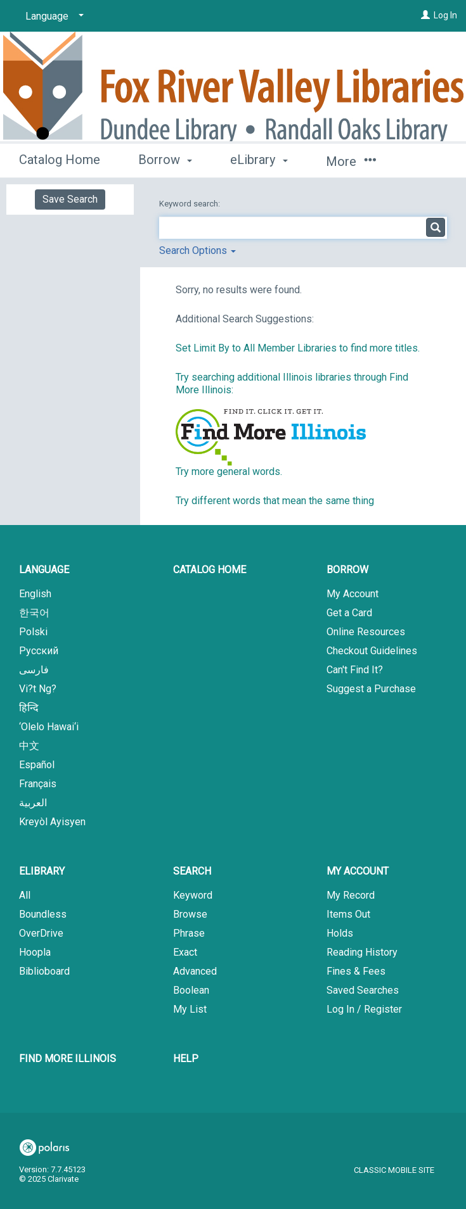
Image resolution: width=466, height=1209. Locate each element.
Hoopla (35, 952)
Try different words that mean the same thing (275, 501)
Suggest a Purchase (371, 689)
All (24, 895)
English (35, 594)
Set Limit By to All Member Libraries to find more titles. (298, 348)
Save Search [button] (70, 199)
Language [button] (44, 570)
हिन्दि (29, 708)
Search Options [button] (197, 250)
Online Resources (366, 632)
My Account (353, 594)
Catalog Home (59, 159)
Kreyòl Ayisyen (52, 822)
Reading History (362, 952)
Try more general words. (229, 471)
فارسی (34, 670)
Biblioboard (44, 971)
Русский (38, 651)
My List (190, 1009)
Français (37, 784)
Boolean (191, 990)
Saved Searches (363, 990)
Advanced (195, 971)
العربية (33, 803)
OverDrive (41, 933)
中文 (29, 746)
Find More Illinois (67, 1059)
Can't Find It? (355, 670)
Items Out (348, 914)
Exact (185, 952)
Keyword (192, 895)
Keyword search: (190, 203)
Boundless (43, 914)
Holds (340, 933)
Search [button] (192, 871)
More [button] (351, 161)
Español (37, 765)
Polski (33, 632)
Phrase (189, 933)
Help (185, 1059)
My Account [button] (358, 871)
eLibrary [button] (258, 159)
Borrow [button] (165, 159)
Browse (190, 914)
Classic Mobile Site (394, 1170)
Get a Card (349, 613)
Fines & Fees (356, 971)
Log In (445, 15)
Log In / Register (364, 1009)
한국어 (34, 613)
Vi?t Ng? (37, 689)
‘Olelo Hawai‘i (49, 727)
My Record (351, 895)
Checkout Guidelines (372, 651)
